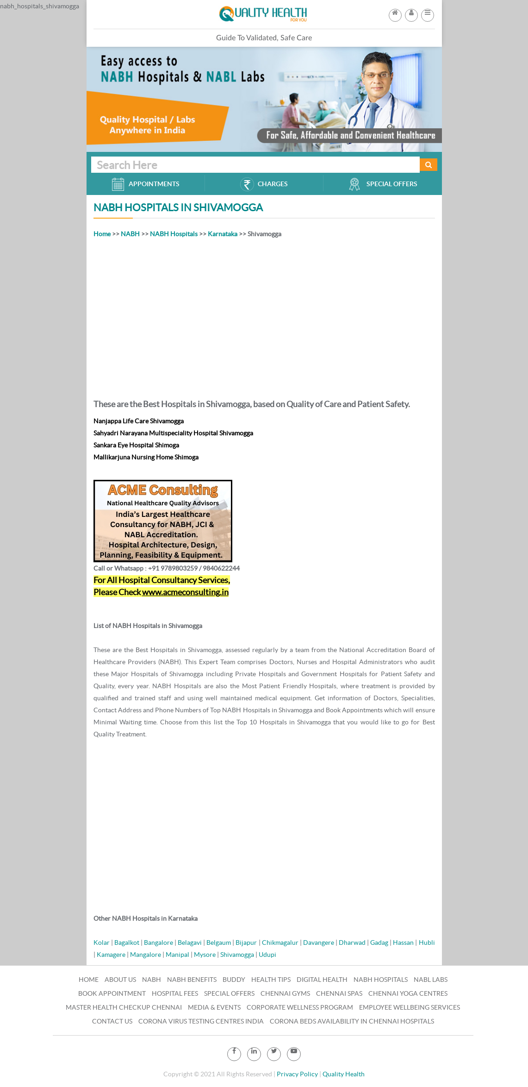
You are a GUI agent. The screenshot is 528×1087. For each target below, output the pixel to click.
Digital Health (322, 979)
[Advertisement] (264, 317)
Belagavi (190, 942)
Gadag (379, 942)
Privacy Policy (297, 1074)
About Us (120, 979)
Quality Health (344, 1074)
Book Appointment (112, 993)
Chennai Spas (339, 993)
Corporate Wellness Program (300, 1007)
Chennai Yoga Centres (407, 993)
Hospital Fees (175, 993)
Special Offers (229, 993)
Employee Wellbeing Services (409, 1007)
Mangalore (145, 954)
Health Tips (271, 979)
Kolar (101, 942)
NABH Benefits (192, 979)
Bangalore (158, 942)
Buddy (234, 979)
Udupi (267, 954)
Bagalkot (126, 942)
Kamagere (111, 954)
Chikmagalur (280, 942)
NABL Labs (430, 979)
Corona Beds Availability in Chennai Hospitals (352, 1021)
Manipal (177, 954)
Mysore (205, 954)
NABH (130, 234)
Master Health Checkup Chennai (124, 1007)
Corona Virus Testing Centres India (201, 1021)
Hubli (427, 942)
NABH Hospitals (174, 234)
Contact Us (112, 1021)
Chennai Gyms (285, 993)
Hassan (403, 942)
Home (102, 234)
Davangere (318, 942)
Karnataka (222, 234)
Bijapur (246, 942)
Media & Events (214, 1007)
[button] (427, 12)
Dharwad (352, 942)
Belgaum (218, 942)
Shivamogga (237, 954)
